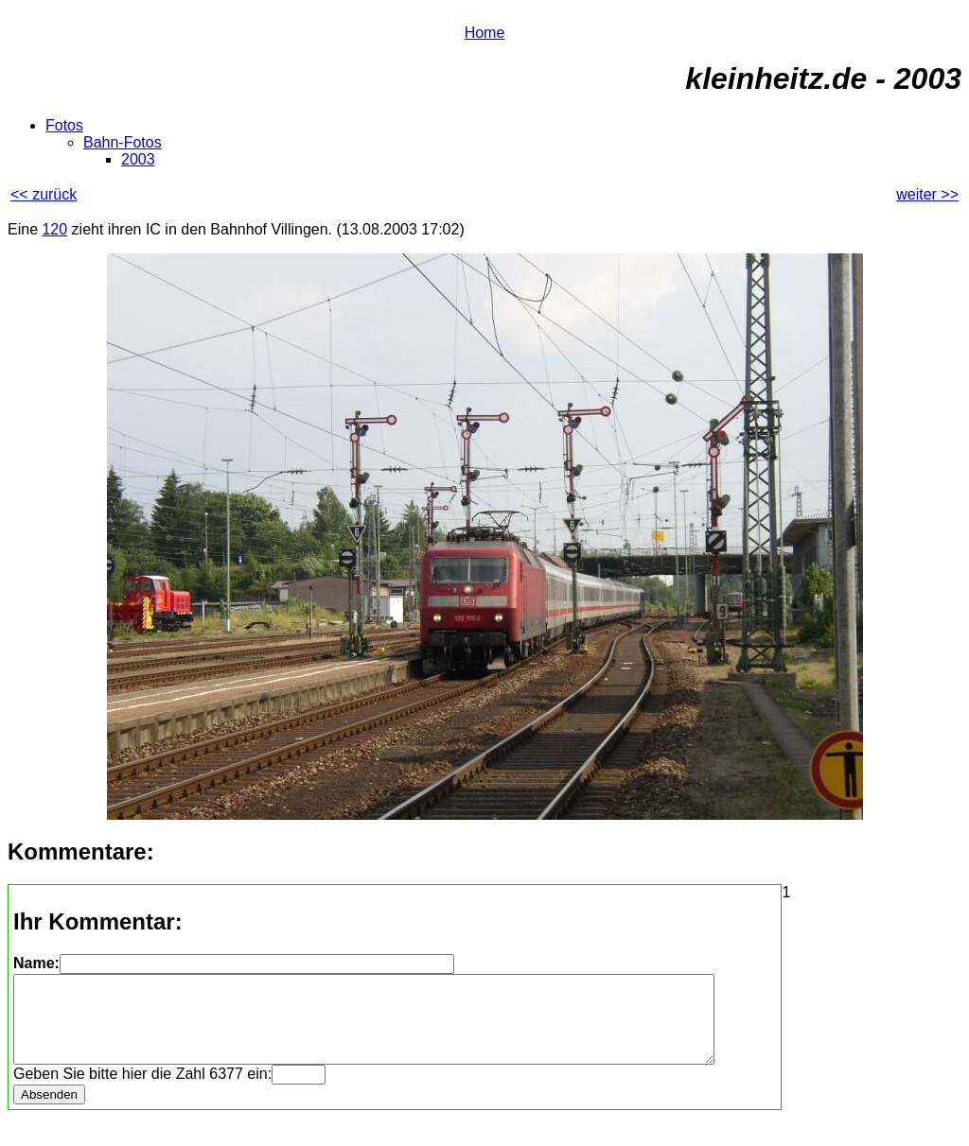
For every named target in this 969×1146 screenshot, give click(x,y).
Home (485, 33)
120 (54, 229)
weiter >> (927, 194)
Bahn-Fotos (122, 142)
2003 (138, 159)
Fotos (64, 125)
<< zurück (43, 194)
